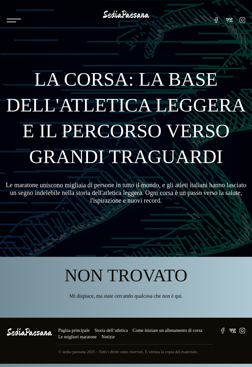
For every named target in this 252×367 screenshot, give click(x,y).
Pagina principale (74, 330)
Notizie (108, 336)
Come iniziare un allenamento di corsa (167, 330)
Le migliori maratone (77, 336)
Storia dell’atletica (111, 330)
